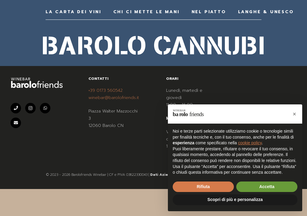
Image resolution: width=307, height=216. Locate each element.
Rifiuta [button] (203, 186)
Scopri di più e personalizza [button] (235, 199)
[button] (294, 114)
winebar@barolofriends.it (113, 97)
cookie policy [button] (250, 142)
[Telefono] (15, 108)
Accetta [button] (267, 186)
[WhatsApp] (45, 108)
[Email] (15, 123)
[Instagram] (30, 108)
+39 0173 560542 (105, 90)
